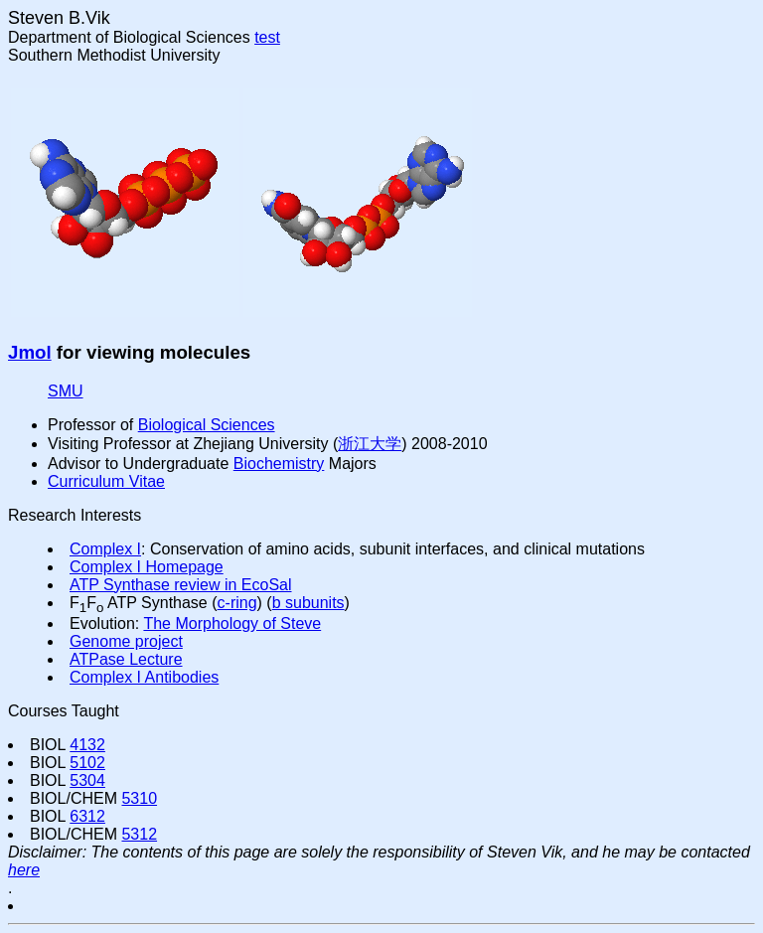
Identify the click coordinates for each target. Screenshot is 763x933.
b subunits (308, 602)
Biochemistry (279, 463)
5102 (87, 762)
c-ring (237, 602)
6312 (87, 816)
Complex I (105, 549)
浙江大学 (369, 443)
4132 (87, 744)
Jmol (30, 352)
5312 (139, 834)
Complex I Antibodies (144, 677)
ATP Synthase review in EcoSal (181, 584)
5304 (87, 780)
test (267, 37)
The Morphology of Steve (232, 623)
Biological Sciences (206, 424)
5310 (139, 798)
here (24, 869)
